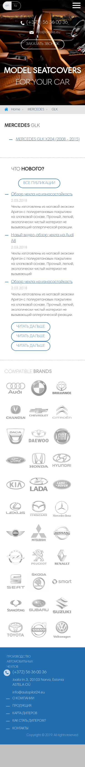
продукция (21, 706)
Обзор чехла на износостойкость (42, 194)
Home (15, 109)
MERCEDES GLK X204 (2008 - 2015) (48, 140)
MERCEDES (36, 109)
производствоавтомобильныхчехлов (20, 662)
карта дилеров (24, 713)
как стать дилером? (29, 721)
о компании (23, 698)
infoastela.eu (48, 32)
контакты (20, 728)
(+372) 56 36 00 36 (47, 22)
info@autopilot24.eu (28, 692)
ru (15, 5)
